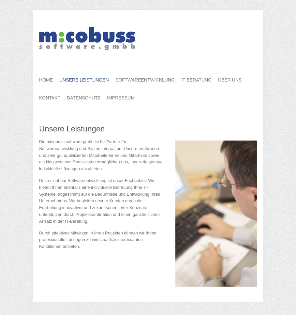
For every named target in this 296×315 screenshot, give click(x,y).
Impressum (121, 97)
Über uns (230, 79)
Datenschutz (83, 97)
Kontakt (49, 97)
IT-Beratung (196, 79)
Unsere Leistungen (84, 79)
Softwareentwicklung (145, 79)
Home (46, 79)
